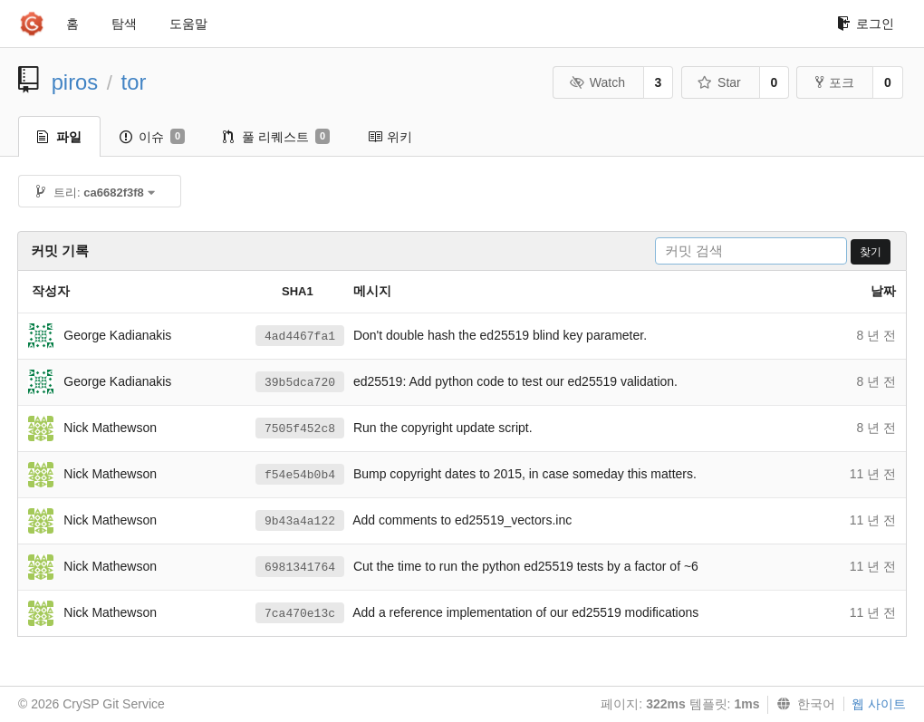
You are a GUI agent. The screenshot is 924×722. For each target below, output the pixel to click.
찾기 (870, 251)
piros (75, 82)
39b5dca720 (300, 383)
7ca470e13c (300, 614)
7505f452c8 (300, 429)
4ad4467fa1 (300, 336)
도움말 (188, 23)
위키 (390, 137)
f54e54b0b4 (300, 475)
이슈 (152, 137)
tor (134, 82)
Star (719, 82)
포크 (834, 82)
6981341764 (300, 567)
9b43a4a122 (300, 521)
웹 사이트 (879, 704)
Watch (597, 82)
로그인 (865, 23)
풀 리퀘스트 (276, 137)
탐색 (124, 23)
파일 (59, 137)
